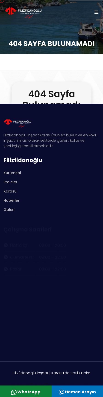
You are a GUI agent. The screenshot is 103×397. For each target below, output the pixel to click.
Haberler (11, 200)
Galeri (9, 209)
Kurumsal (12, 172)
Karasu (10, 191)
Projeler (10, 182)
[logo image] (28, 12)
